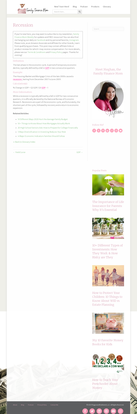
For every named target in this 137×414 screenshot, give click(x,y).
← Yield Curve (19, 152)
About (15, 405)
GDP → (80, 152)
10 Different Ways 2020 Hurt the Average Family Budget (43, 119)
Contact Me (54, 405)
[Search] (108, 29)
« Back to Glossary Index (24, 142)
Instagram (74, 40)
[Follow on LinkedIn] (107, 130)
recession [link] (17, 79)
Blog (74, 6)
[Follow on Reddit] (112, 130)
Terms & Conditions (37, 52)
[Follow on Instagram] (116, 130)
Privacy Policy (56, 52)
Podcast (83, 6)
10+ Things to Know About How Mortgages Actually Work (44, 123)
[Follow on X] (99, 130)
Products (95, 6)
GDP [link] (47, 68)
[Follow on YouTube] (120, 130)
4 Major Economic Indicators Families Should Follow (41, 136)
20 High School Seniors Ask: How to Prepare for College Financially (48, 128)
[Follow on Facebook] (94, 130)
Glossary (106, 6)
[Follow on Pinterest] (103, 130)
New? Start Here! (61, 6)
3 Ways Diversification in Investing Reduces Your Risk (42, 132)
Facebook (41, 40)
